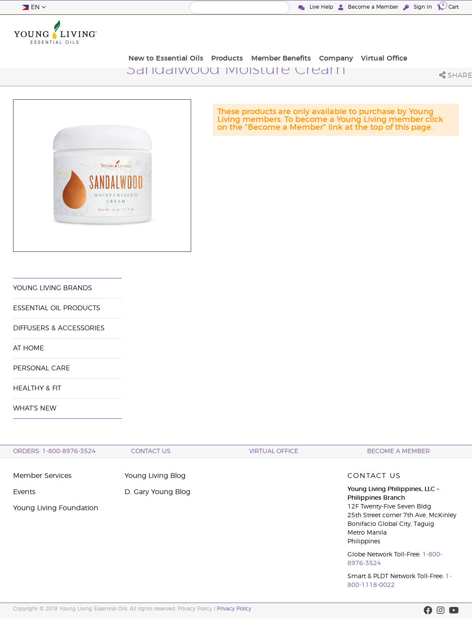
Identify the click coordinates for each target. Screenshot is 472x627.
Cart (448, 6)
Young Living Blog (155, 475)
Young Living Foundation (55, 508)
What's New (34, 408)
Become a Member (369, 7)
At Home (28, 348)
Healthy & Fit (37, 388)
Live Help (316, 7)
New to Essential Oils (226, 31)
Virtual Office (433, 31)
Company (388, 31)
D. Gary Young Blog (157, 491)
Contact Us (151, 451)
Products (285, 31)
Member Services (42, 475)
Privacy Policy (234, 608)
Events (24, 491)
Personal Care (41, 368)
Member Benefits (336, 31)
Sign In (418, 7)
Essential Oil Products (56, 308)
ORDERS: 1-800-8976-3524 (54, 451)
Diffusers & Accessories (59, 328)
